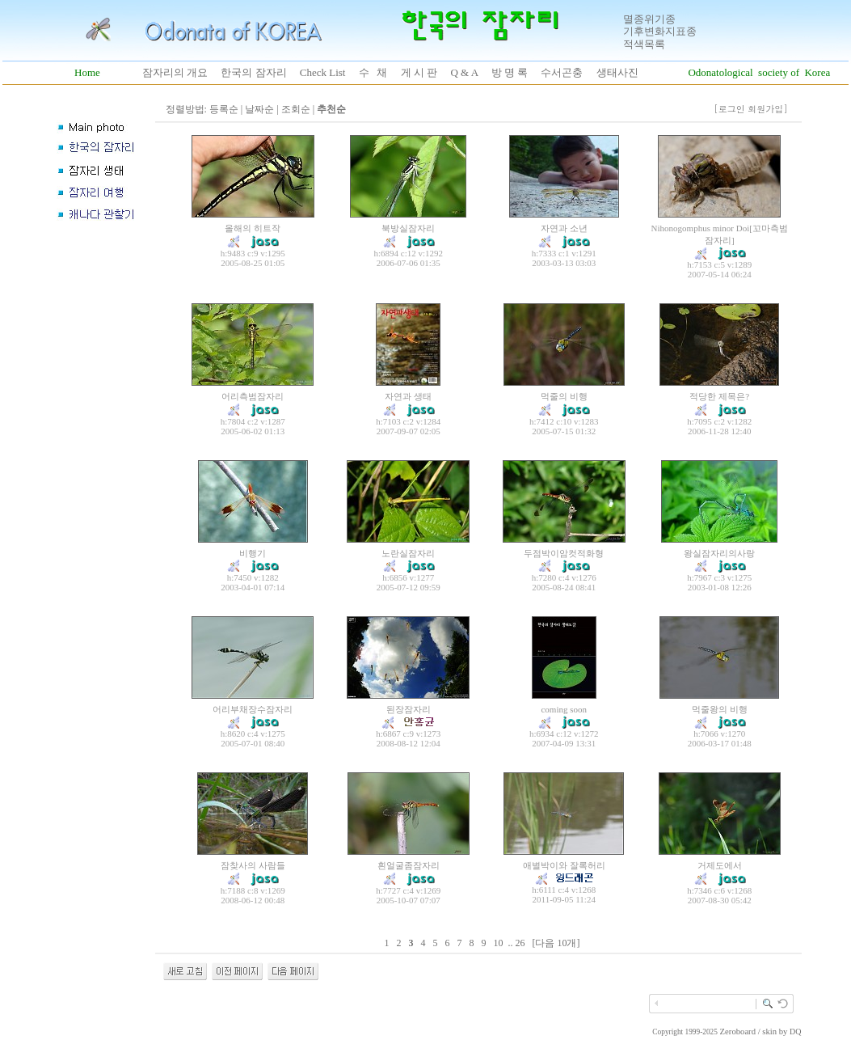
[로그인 (729, 109)
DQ (795, 1031)
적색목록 (644, 44)
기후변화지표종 (660, 31)
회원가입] (769, 109)
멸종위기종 (649, 19)
